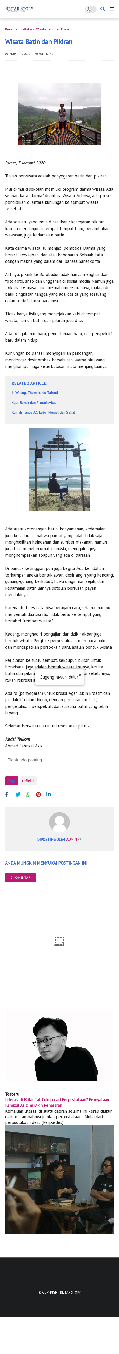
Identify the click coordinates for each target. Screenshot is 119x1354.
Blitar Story (70, 1292)
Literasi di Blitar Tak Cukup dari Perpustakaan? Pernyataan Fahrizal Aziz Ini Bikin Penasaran (57, 1102)
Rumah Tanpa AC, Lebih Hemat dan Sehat (43, 412)
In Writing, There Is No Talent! (35, 392)
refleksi (26, 29)
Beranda (11, 29)
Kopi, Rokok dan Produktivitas (34, 402)
